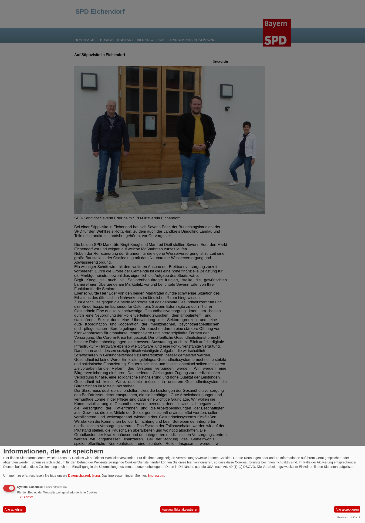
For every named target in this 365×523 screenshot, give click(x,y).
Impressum (156, 475)
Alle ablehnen (14, 509)
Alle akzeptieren (347, 509)
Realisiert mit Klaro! (348, 517)
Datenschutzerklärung (84, 475)
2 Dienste (25, 497)
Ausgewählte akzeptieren (180, 509)
